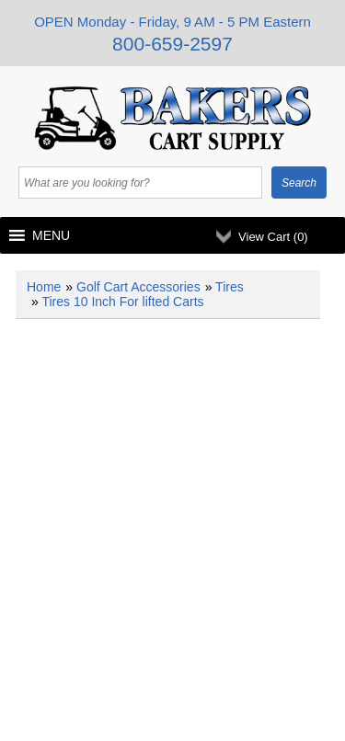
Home (44, 286)
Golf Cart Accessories (138, 286)
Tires (229, 286)
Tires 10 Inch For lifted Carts (122, 301)
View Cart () (273, 237)
